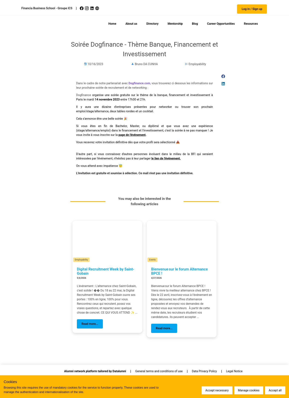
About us (131, 23)
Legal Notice (234, 371)
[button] (252, 9)
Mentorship (175, 23)
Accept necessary (217, 390)
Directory (152, 23)
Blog (195, 23)
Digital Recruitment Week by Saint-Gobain (105, 271)
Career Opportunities (221, 23)
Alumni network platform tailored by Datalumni (95, 371)
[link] (82, 8)
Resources (251, 23)
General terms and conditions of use (159, 371)
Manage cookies (249, 390)
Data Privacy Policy (204, 371)
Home (112, 23)
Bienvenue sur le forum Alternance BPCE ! (179, 271)
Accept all (275, 390)
